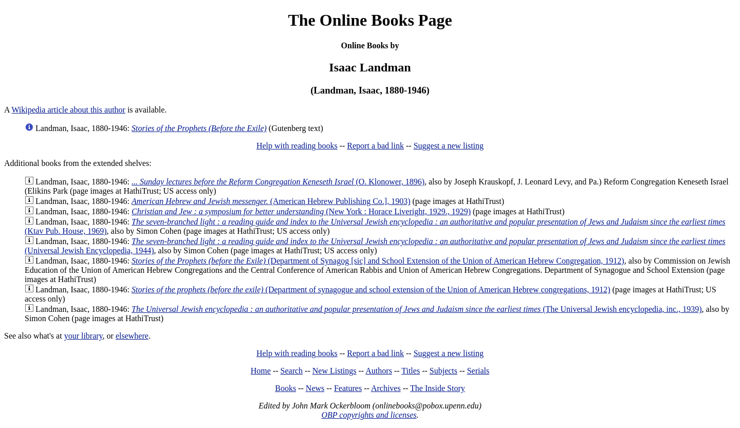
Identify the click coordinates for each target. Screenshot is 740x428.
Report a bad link (375, 145)
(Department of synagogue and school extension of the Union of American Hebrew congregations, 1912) (371, 289)
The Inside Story (437, 388)
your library (83, 335)
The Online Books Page (370, 20)
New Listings (334, 370)
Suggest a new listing (449, 145)
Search (292, 370)
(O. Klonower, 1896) (278, 181)
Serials (478, 370)
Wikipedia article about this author (68, 109)
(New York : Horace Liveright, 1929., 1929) (301, 211)
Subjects (443, 370)
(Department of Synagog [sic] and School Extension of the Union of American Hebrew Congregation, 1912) (378, 260)
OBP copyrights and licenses (368, 415)
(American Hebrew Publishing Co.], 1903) (271, 201)
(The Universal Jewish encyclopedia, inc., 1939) (416, 309)
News (315, 388)
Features (348, 388)
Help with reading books (297, 145)
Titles (410, 370)
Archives (386, 388)
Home (261, 370)
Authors (378, 370)
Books (285, 388)
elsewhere (132, 335)
